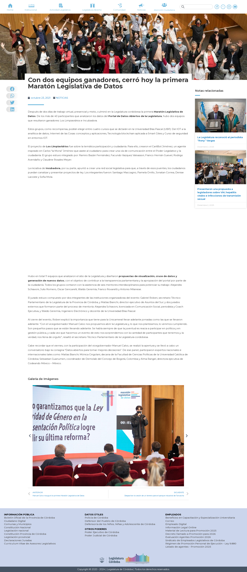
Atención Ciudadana (164, 10)
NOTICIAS (62, 97)
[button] (30, 436)
